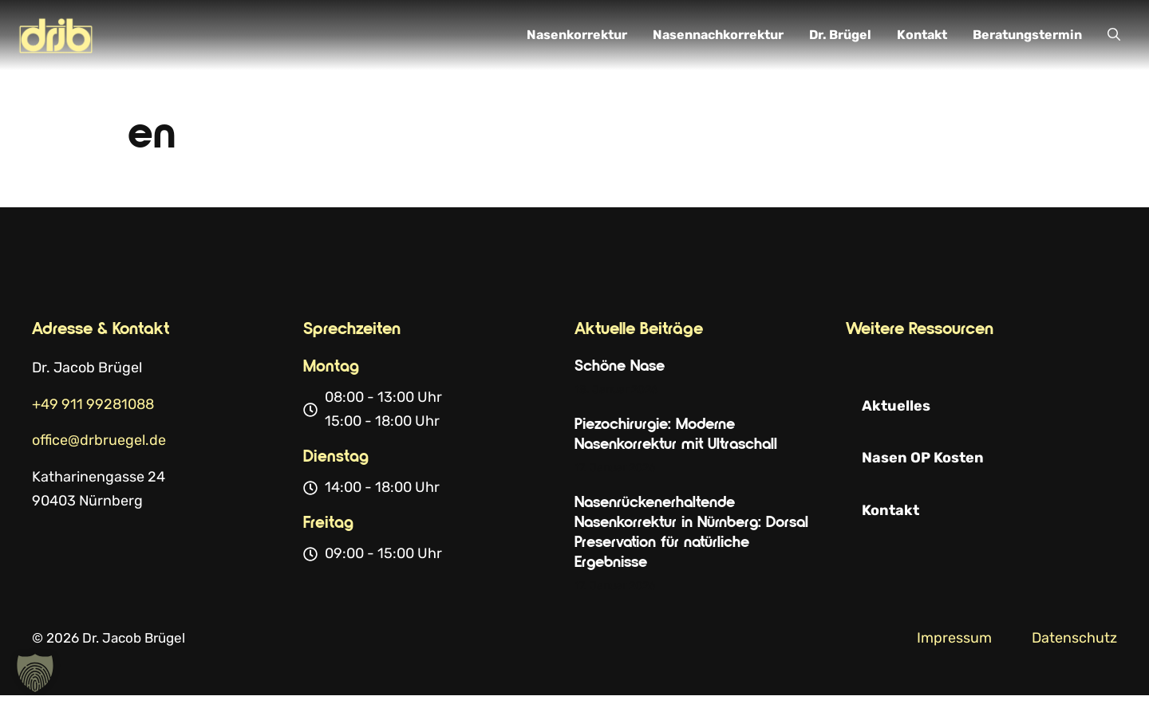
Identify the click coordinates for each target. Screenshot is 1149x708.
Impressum (954, 638)
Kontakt (922, 34)
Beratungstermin (1027, 34)
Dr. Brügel (840, 34)
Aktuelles (896, 406)
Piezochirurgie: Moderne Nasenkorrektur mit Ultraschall (675, 434)
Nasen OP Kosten (923, 457)
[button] (1114, 35)
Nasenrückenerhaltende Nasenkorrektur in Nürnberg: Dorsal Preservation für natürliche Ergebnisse (691, 532)
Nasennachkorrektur (718, 34)
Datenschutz (1074, 638)
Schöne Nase (619, 366)
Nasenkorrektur (577, 34)
